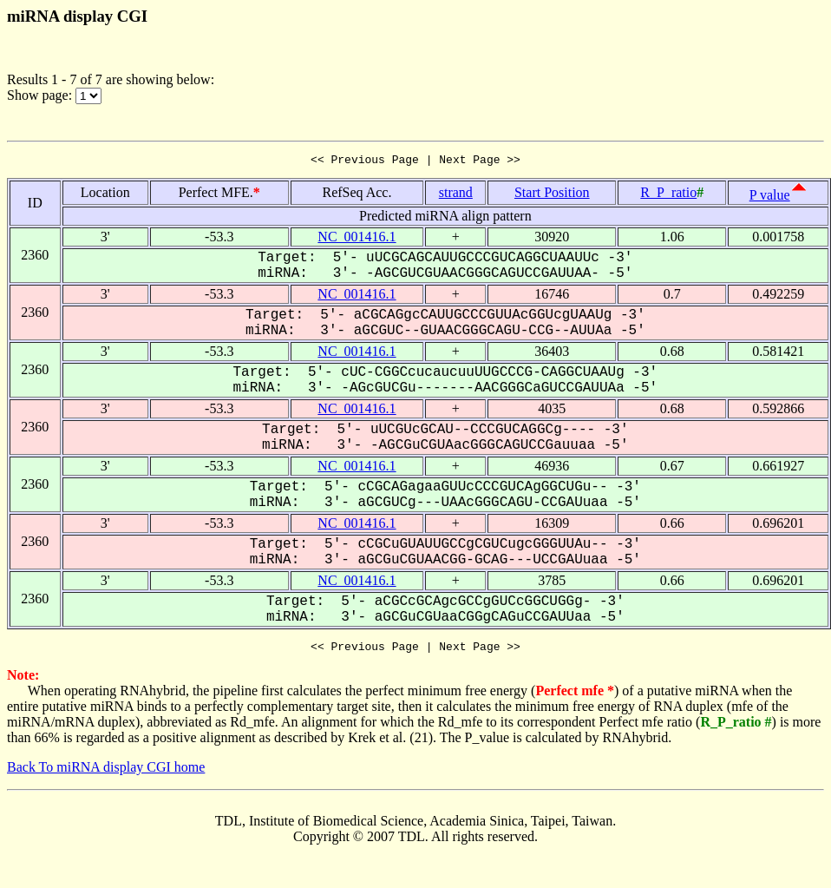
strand (456, 194)
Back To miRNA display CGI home (106, 772)
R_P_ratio (668, 194)
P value (769, 197)
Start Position (552, 194)
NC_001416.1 (356, 239)
